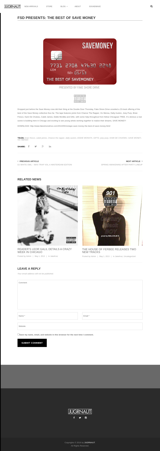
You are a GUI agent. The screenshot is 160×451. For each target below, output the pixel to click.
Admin (28, 256)
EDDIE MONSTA (84, 138)
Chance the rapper (56, 138)
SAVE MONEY (134, 138)
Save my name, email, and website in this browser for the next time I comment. (56, 335)
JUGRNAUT (89, 442)
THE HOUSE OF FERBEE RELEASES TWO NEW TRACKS (109, 251)
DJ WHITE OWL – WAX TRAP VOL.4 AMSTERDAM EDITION (45, 165)
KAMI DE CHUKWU (118, 138)
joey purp (104, 138)
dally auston (71, 138)
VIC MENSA (23, 140)
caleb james (41, 138)
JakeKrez (54, 256)
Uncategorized (130, 256)
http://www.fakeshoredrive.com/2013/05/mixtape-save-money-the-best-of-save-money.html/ (70, 126)
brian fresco (30, 138)
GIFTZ (96, 138)
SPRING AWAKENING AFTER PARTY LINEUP (121, 165)
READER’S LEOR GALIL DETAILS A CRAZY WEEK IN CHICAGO (45, 251)
